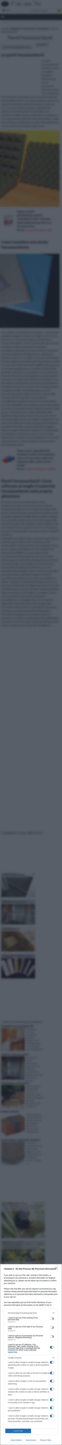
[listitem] (31, 1313)
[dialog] (31, 1354)
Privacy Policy (45, 1440)
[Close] (56, 1269)
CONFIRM (18, 1431)
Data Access (31, 1440)
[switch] (52, 1318)
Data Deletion (16, 1440)
